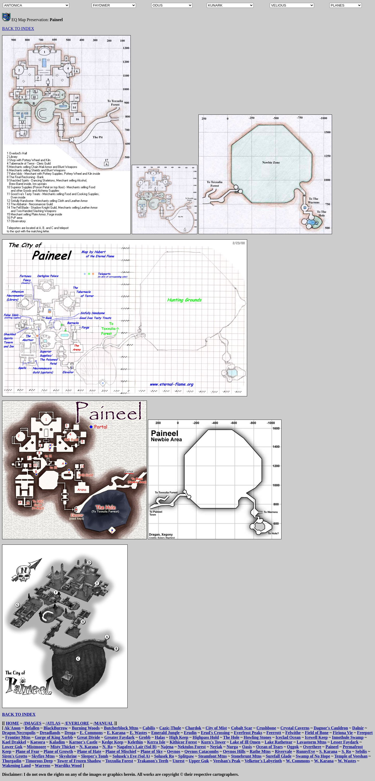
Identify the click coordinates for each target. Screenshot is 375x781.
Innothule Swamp (348, 737)
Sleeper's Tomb (94, 756)
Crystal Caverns (295, 728)
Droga (70, 732)
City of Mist (216, 728)
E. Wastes (138, 732)
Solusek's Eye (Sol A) (131, 756)
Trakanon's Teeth (152, 761)
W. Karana (324, 761)
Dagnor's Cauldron (331, 728)
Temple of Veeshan (350, 756)
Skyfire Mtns (43, 756)
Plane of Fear (27, 751)
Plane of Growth (58, 751)
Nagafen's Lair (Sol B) (137, 746)
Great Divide (88, 737)
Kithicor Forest (183, 742)
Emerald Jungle (165, 732)
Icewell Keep (316, 737)
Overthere (312, 746)
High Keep (178, 737)
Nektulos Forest (192, 746)
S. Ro (346, 751)
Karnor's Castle (83, 742)
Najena (167, 746)
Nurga (232, 746)
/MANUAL (103, 723)
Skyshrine (68, 756)
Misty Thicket (62, 746)
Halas (160, 737)
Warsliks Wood (68, 765)
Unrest (178, 761)
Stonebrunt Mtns (246, 756)
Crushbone (266, 728)
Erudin (190, 732)
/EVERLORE (77, 723)
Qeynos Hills (234, 751)
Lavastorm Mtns (311, 742)
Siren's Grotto (14, 756)
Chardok (193, 728)
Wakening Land (16, 765)
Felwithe (293, 732)
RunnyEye (305, 751)
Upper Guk (199, 761)
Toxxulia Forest (119, 761)
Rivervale (283, 751)
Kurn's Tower (213, 742)
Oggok (293, 746)
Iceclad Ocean (288, 737)
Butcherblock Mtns (121, 728)
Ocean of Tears (269, 746)
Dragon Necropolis (18, 732)
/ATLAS (53, 723)
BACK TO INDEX (18, 28)
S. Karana (328, 751)
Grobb (145, 737)
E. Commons (91, 732)
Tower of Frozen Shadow (79, 761)
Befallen (32, 728)
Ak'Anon (12, 728)
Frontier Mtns (17, 737)
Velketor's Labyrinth (263, 761)
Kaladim (57, 742)
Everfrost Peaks (248, 732)
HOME (12, 723)
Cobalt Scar (241, 728)
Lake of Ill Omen (245, 742)
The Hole (231, 737)
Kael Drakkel (14, 742)
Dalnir (358, 728)
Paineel (332, 746)
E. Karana (116, 732)
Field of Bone (317, 732)
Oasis (247, 746)
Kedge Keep (112, 742)
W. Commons (298, 761)
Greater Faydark (119, 737)
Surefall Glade (278, 756)
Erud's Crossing (215, 732)
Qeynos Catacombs (201, 751)
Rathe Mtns (260, 751)
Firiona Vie (343, 732)
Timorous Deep (39, 761)
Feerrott (273, 732)
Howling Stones (257, 737)
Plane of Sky (152, 751)
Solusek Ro (164, 756)
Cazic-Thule (170, 728)
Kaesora (37, 742)
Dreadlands (50, 732)
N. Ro (107, 746)
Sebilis (361, 751)
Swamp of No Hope (313, 756)
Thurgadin (11, 761)
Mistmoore (36, 746)
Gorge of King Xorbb (54, 737)
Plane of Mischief (120, 751)
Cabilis (148, 728)
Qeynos (173, 751)
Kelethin (135, 742)
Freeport (365, 732)
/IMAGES (32, 723)
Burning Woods (86, 728)
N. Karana (88, 746)
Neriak (216, 746)
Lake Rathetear (278, 742)
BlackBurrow (55, 728)
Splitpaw (186, 756)
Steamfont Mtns (212, 756)
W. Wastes (347, 761)
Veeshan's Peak (226, 761)
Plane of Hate (89, 751)
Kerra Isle (156, 742)
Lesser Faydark (345, 742)
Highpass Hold (206, 737)
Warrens (42, 765)
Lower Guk (12, 746)
